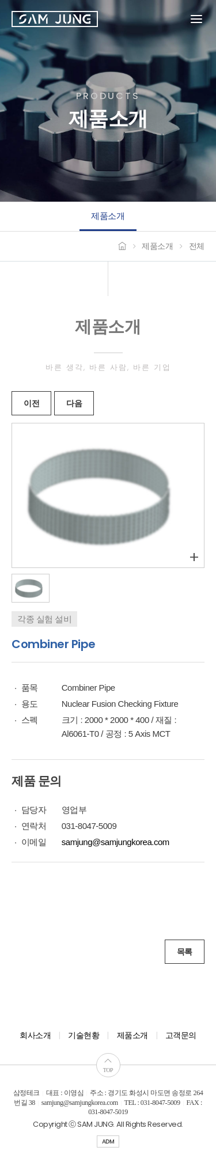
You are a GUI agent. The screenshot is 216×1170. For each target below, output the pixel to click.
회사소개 (35, 1035)
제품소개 (107, 216)
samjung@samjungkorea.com (115, 842)
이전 (31, 403)
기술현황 (83, 1035)
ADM (108, 1141)
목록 (184, 951)
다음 (74, 403)
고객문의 (180, 1035)
